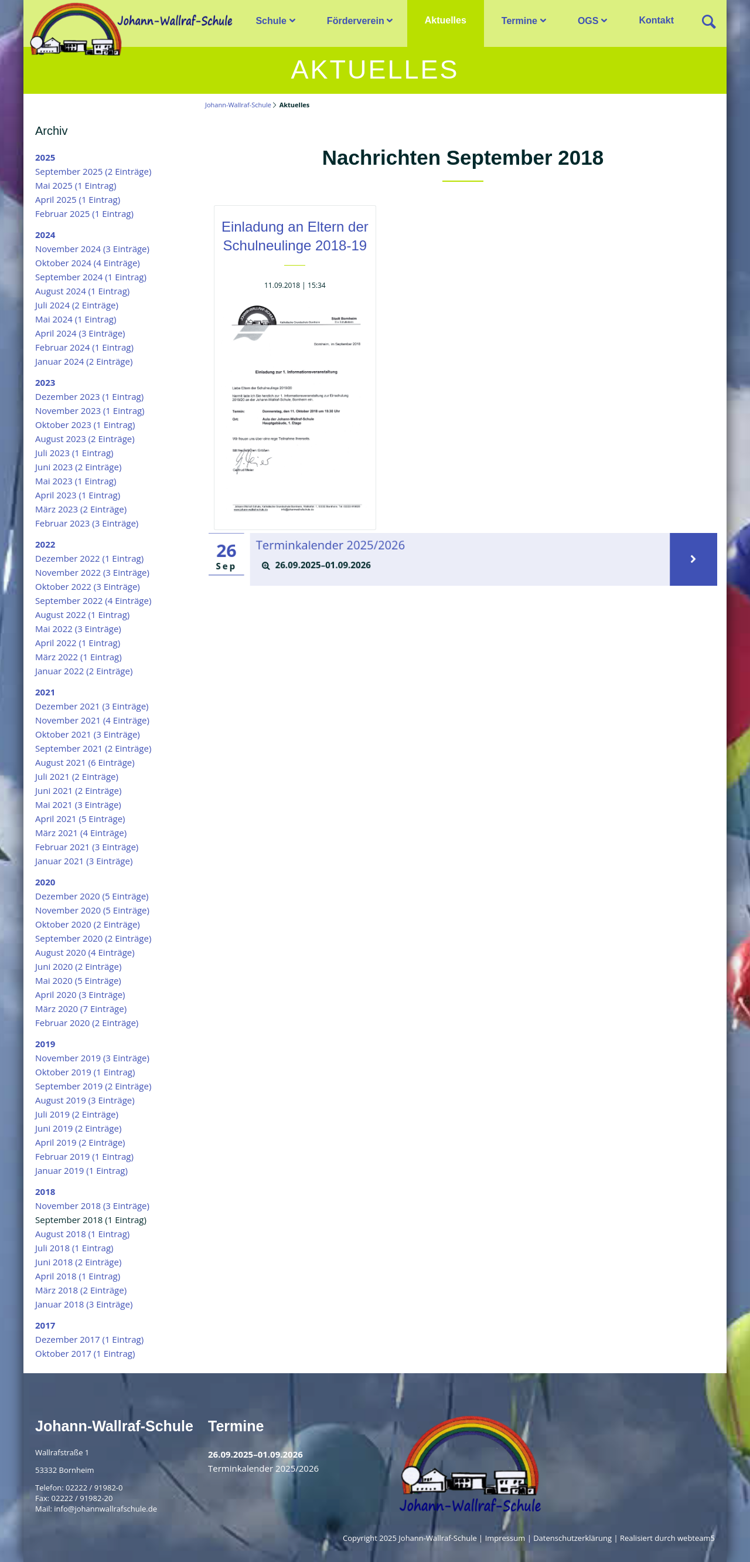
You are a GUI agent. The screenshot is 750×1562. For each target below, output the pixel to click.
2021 (45, 692)
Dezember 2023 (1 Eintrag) (89, 396)
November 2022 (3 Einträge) (92, 572)
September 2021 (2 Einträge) (93, 748)
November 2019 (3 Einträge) (92, 1058)
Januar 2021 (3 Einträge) (83, 861)
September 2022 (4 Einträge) (93, 600)
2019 (45, 1044)
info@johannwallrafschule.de (105, 1508)
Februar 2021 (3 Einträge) (86, 847)
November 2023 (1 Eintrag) (90, 410)
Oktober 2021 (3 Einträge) (87, 734)
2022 (45, 544)
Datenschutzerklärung (572, 1538)
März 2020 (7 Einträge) (81, 1008)
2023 (45, 382)
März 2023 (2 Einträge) (81, 509)
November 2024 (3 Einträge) (92, 248)
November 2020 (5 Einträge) (92, 910)
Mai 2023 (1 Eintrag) (75, 481)
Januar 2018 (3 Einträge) (83, 1304)
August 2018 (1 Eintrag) (82, 1234)
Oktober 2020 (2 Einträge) (87, 924)
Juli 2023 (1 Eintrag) (74, 453)
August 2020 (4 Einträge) (85, 952)
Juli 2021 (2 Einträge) (76, 776)
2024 (45, 234)
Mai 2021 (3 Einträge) (78, 804)
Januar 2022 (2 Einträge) (83, 671)
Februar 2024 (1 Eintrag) (84, 347)
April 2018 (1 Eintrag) (77, 1276)
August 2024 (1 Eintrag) (82, 291)
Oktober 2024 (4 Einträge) (87, 263)
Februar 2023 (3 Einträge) (86, 523)
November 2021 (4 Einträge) (92, 720)
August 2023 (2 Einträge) (85, 438)
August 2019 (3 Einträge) (85, 1100)
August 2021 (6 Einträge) (85, 762)
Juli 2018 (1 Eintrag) (74, 1248)
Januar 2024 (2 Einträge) (83, 361)
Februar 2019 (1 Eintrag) (84, 1156)
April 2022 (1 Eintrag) (77, 642)
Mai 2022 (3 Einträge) (78, 628)
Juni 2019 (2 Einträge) (78, 1128)
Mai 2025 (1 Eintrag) (75, 185)
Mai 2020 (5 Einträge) (78, 980)
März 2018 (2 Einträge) (81, 1290)
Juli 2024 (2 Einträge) (76, 305)
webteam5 (696, 1538)
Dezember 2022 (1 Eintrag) (89, 558)
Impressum (505, 1538)
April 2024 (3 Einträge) (80, 333)
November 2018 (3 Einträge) (92, 1205)
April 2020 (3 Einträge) (80, 994)
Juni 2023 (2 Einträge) (78, 467)
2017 (45, 1325)
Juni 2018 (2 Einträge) (78, 1262)
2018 (45, 1191)
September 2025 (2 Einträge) (93, 171)
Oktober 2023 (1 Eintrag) (85, 424)
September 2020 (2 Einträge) (93, 938)
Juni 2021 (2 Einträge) (78, 790)
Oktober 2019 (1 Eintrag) (85, 1072)
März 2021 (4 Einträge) (81, 832)
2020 (45, 882)
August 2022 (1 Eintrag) (82, 614)
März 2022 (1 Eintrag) (78, 657)
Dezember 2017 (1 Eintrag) (89, 1339)
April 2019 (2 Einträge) (80, 1142)
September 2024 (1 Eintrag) (90, 277)
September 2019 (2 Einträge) (93, 1086)
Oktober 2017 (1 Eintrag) (85, 1353)
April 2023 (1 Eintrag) (77, 495)
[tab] (460, 565)
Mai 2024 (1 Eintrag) (75, 319)
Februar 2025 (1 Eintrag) (84, 213)
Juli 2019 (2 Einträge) (76, 1114)
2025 (45, 157)
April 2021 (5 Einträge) (80, 818)
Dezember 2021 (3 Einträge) (92, 706)
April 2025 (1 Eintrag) (77, 199)
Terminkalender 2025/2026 (344, 546)
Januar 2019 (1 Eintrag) (81, 1170)
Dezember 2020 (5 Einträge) (92, 896)
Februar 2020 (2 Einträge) (86, 1022)
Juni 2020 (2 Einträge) (78, 966)
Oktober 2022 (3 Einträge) (87, 586)
